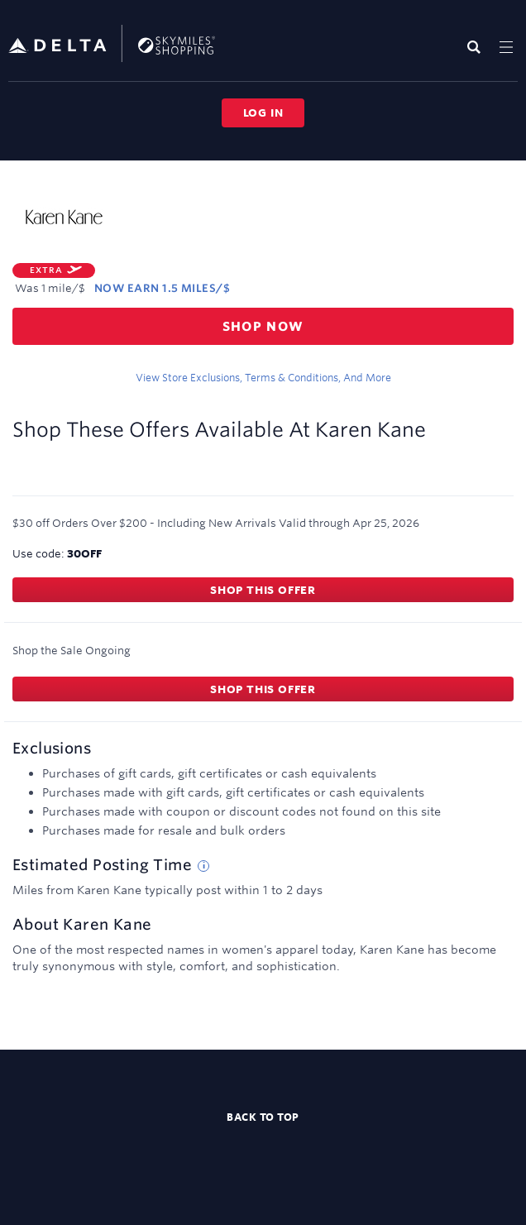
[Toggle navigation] (506, 46)
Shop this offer (263, 589)
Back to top (263, 1116)
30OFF (84, 553)
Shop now (263, 326)
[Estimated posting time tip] (203, 866)
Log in (263, 112)
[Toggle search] (477, 46)
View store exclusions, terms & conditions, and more (263, 377)
